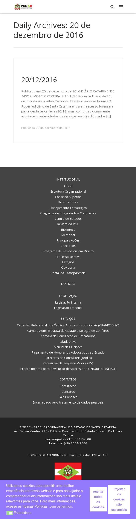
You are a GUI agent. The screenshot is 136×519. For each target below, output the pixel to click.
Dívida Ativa (68, 341)
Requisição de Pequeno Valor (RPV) (68, 363)
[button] (9, 513)
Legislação (68, 295)
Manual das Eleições (68, 347)
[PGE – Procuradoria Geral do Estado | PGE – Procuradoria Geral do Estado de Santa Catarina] (23, 6)
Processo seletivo (68, 256)
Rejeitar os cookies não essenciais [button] (119, 499)
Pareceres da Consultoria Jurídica (68, 357)
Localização (68, 386)
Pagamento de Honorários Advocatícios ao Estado (68, 352)
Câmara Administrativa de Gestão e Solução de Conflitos (68, 330)
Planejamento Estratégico (68, 208)
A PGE (68, 186)
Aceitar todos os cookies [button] (98, 499)
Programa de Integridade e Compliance (68, 213)
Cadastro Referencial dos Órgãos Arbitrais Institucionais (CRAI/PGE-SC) (68, 325)
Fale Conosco (68, 397)
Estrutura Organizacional (68, 191)
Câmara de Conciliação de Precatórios (68, 336)
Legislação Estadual (68, 307)
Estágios (68, 262)
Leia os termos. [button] (61, 506)
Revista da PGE (68, 224)
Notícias (68, 283)
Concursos (68, 245)
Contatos (68, 379)
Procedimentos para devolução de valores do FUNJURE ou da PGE (68, 368)
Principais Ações (68, 240)
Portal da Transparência (68, 273)
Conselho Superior (68, 197)
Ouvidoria (68, 267)
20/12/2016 (39, 79)
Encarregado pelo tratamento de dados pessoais (68, 402)
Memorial (68, 235)
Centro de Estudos (68, 218)
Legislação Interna (68, 302)
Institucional (68, 179)
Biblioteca (68, 229)
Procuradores (68, 202)
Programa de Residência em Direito (68, 251)
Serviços (68, 318)
